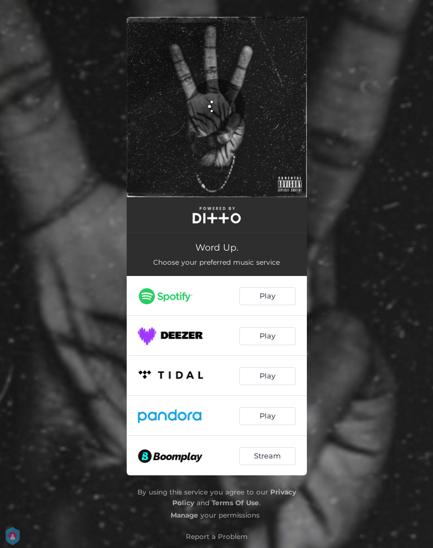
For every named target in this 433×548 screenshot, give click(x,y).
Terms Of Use (235, 502)
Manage (184, 515)
